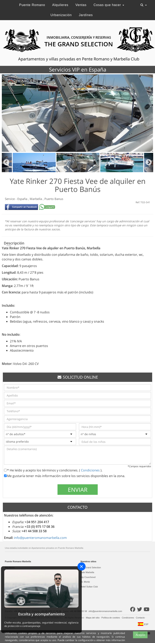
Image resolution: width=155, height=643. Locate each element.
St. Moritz (85, 582)
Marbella (36, 199)
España (22, 199)
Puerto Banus (53, 199)
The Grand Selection (91, 567)
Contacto (140, 617)
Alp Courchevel (88, 577)
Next (148, 162)
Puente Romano (32, 5)
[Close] (82, 566)
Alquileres (60, 5)
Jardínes (86, 15)
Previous (6, 162)
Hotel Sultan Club (89, 586)
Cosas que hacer (109, 5)
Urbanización (61, 15)
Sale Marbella (87, 572)
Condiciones (91, 470)
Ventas (81, 5)
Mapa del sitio (93, 617)
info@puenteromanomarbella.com (40, 537)
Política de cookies (110, 617)
